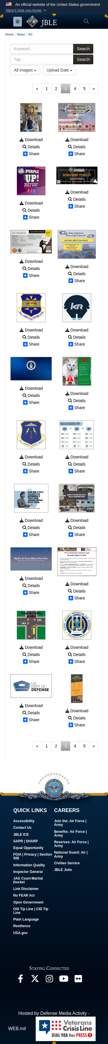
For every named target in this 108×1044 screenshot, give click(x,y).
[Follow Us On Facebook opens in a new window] (20, 980)
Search (83, 48)
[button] (27, 10)
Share (31, 153)
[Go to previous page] (37, 88)
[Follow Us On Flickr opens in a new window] (78, 980)
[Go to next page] (94, 88)
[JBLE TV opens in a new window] (63, 980)
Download (31, 139)
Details (31, 147)
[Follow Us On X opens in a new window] (35, 980)
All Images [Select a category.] (25, 70)
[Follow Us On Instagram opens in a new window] (49, 980)
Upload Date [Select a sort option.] (60, 70)
